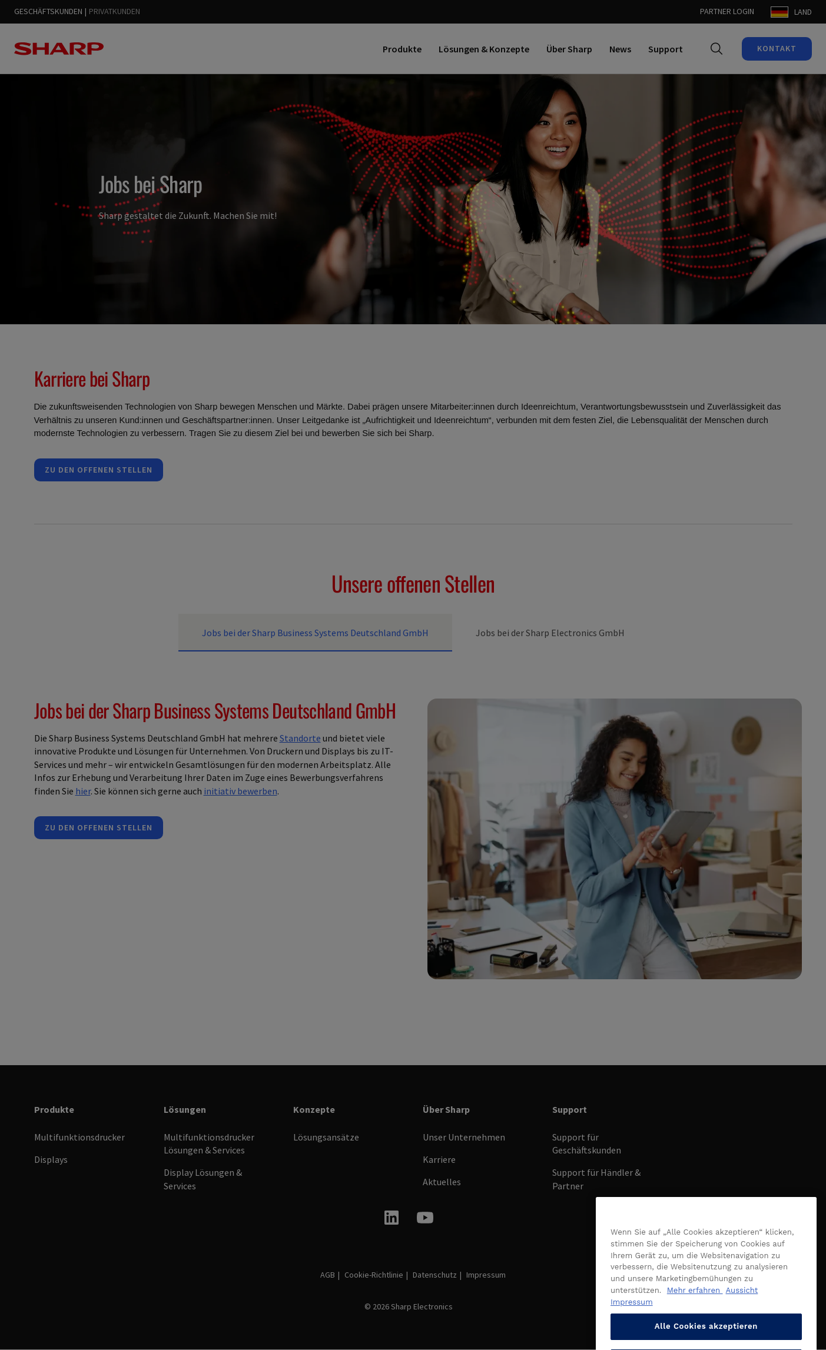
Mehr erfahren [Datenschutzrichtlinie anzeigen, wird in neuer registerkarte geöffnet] (695, 1328)
